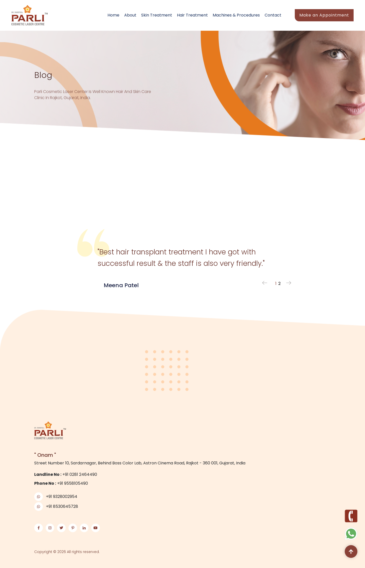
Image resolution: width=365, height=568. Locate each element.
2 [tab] (279, 283)
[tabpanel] (182, 255)
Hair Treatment (192, 15)
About (130, 15)
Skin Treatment (156, 15)
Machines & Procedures (236, 15)
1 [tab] (276, 283)
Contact (273, 15)
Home (113, 15)
